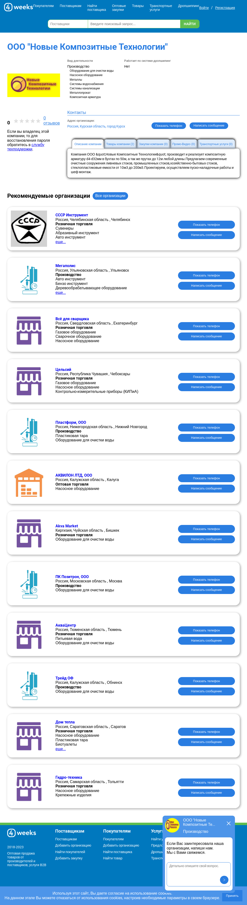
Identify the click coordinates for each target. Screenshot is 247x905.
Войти (204, 8)
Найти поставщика (96, 8)
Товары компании (120, 144)
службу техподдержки (25, 146)
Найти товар (113, 858)
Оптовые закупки (119, 8)
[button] (224, 880)
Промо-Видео (183, 144)
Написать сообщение (206, 235)
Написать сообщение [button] (208, 125)
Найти (190, 24)
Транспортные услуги (161, 8)
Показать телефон (168, 125)
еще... (60, 242)
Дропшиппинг (188, 6)
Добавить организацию (73, 845)
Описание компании (88, 144)
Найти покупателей (70, 852)
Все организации (110, 195)
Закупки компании (153, 144)
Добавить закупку (68, 858)
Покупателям (43, 6)
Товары (138, 6)
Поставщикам (71, 6)
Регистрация (225, 8)
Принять (232, 896)
